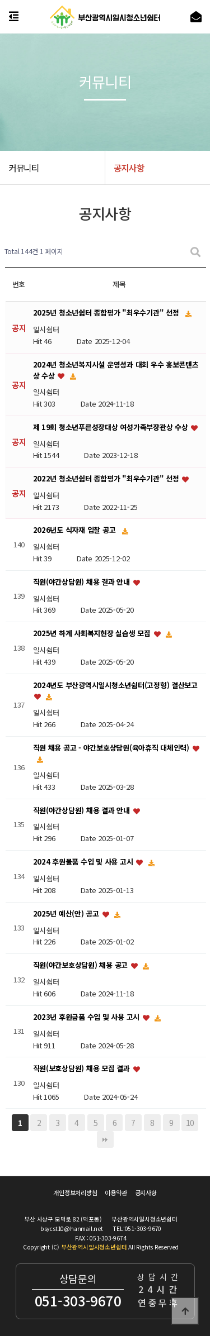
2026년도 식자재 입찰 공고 (75, 530)
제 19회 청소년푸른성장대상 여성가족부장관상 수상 (111, 427)
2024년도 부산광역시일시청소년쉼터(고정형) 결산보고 (115, 685)
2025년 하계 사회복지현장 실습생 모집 (93, 633)
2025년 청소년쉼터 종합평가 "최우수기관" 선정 (107, 313)
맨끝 (105, 1139)
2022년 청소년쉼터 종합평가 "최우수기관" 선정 (107, 479)
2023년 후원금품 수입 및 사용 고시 (87, 1016)
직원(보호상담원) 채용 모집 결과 (82, 1068)
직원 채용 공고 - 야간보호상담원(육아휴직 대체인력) (112, 747)
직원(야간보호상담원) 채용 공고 (81, 965)
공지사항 (146, 1193)
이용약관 (116, 1193)
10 (190, 1122)
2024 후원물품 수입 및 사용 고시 (84, 861)
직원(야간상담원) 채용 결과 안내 (82, 581)
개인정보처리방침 (75, 1193)
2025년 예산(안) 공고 (67, 913)
